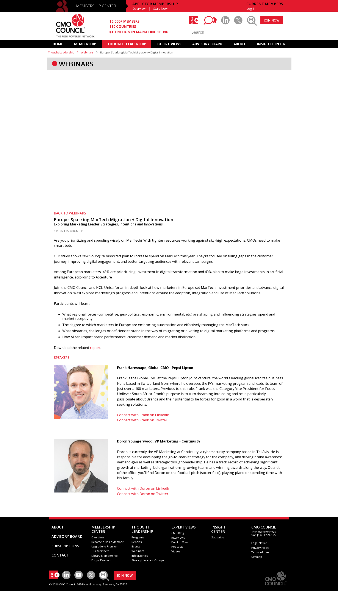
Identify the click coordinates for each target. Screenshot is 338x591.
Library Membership (104, 556)
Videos (175, 551)
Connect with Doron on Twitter (142, 493)
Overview (139, 8)
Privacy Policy (260, 548)
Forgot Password (102, 560)
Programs (137, 537)
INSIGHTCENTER (218, 529)
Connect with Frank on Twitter (142, 420)
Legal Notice (259, 543)
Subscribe (217, 537)
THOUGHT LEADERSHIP (126, 44)
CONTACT (60, 555)
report (95, 347)
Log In (250, 8)
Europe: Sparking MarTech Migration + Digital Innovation (113, 219)
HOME (58, 44)
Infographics (139, 556)
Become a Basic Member (107, 542)
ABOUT (239, 44)
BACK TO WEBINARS (70, 213)
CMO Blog (177, 533)
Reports (136, 542)
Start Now (160, 8)
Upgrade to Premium (104, 546)
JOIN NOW (272, 20)
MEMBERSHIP (85, 44)
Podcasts (177, 547)
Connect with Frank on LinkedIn (143, 415)
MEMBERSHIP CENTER (96, 5)
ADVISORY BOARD (207, 44)
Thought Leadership (61, 52)
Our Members (100, 551)
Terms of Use (260, 552)
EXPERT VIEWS (169, 44)
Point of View (179, 542)
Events (135, 546)
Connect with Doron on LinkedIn (143, 488)
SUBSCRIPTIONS (65, 546)
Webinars (87, 52)
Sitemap (256, 557)
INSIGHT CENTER (271, 44)
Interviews (178, 537)
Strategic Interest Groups (147, 560)
